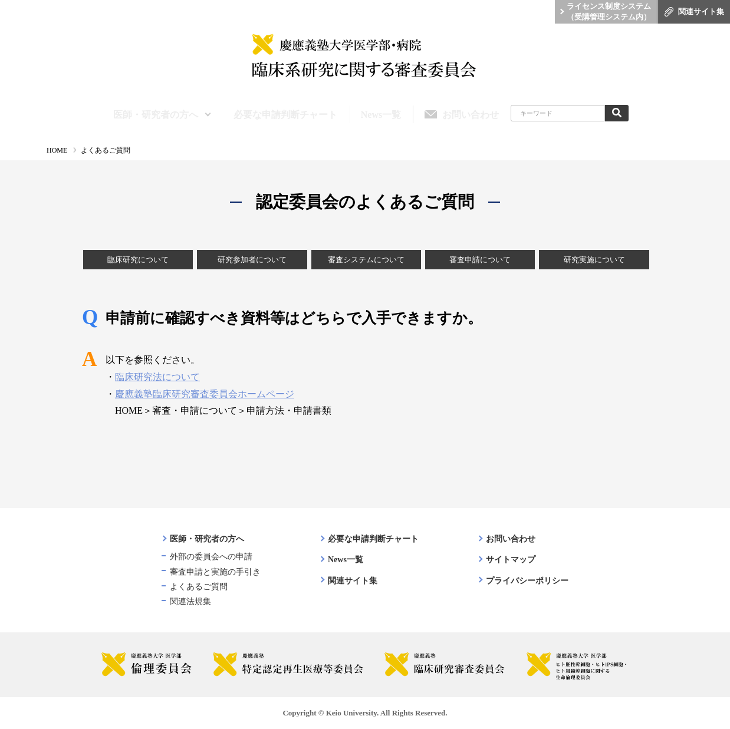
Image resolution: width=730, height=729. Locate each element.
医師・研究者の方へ (207, 539)
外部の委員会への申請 (211, 556)
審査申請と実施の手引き (215, 572)
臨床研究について (138, 259)
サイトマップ (510, 559)
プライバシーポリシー (527, 580)
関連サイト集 (352, 580)
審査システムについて (366, 259)
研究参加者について (252, 259)
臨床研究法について (157, 377)
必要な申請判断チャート (373, 539)
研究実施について (594, 259)
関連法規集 (190, 601)
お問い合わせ (510, 539)
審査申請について (480, 259)
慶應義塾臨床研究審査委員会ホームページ (204, 394)
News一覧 (345, 559)
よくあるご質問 (199, 586)
